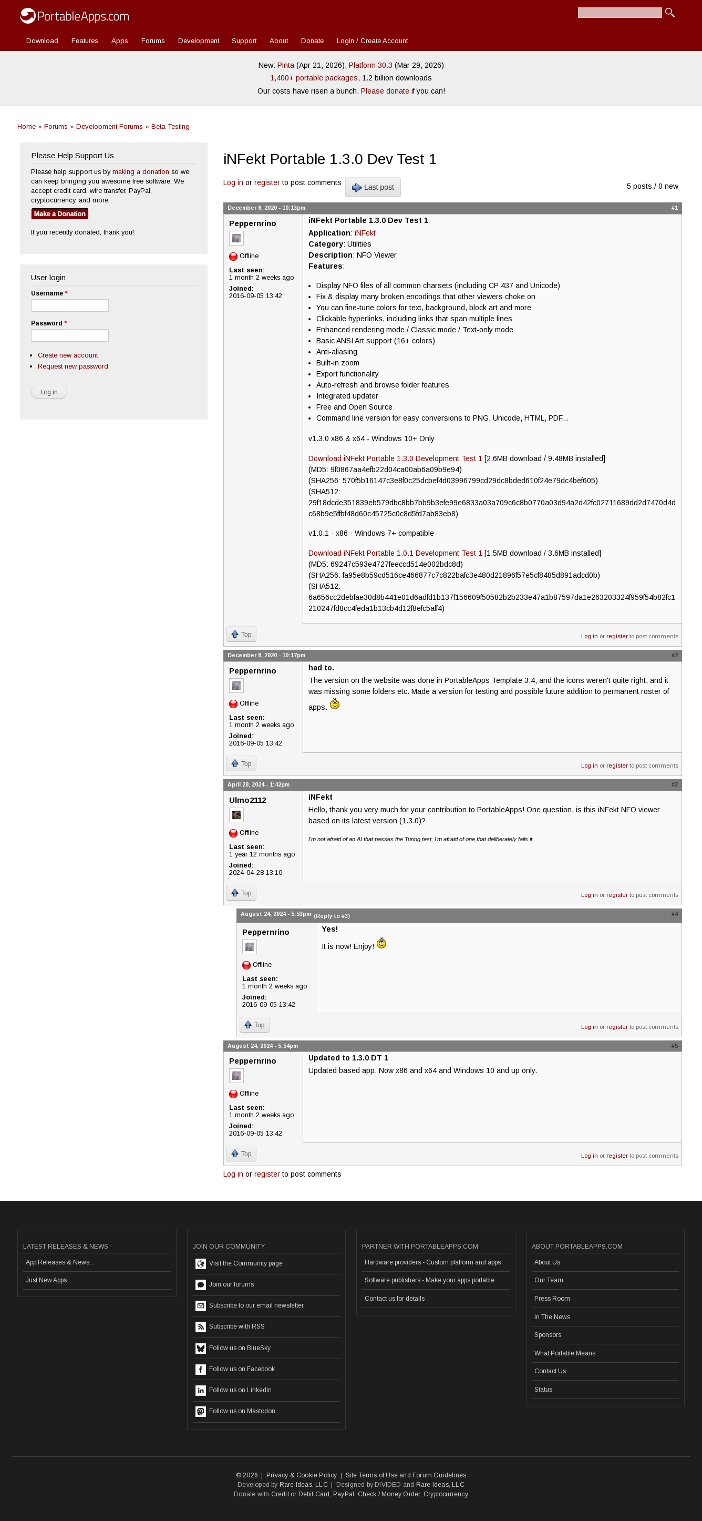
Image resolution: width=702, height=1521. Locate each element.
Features (84, 41)
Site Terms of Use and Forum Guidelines (406, 1475)
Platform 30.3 (371, 65)
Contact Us (550, 1371)
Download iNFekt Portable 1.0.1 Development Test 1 (395, 553)
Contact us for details (395, 1298)
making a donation (140, 172)
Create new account (68, 355)
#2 (675, 655)
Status (543, 1389)
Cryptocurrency (446, 1494)
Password (49, 323)
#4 (675, 914)
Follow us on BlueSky (233, 1348)
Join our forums (224, 1285)
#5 (675, 1046)
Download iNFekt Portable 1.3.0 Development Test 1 (395, 458)
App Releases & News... (60, 1262)
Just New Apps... (48, 1280)
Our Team (548, 1280)
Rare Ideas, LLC (304, 1484)
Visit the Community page (239, 1264)
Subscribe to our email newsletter (249, 1306)
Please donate (385, 91)
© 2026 (247, 1475)
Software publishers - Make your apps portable (429, 1280)
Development (198, 41)
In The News (552, 1317)
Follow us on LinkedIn (233, 1390)
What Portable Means (564, 1353)
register (267, 182)
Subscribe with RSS (230, 1327)
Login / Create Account (372, 41)
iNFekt (365, 233)
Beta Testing (170, 126)
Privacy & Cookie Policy (301, 1475)
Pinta (285, 65)
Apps (119, 41)
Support (244, 41)
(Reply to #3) (332, 916)
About (279, 41)
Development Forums (109, 126)
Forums (153, 41)
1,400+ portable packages (314, 78)
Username (49, 293)
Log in (233, 182)
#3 (675, 784)
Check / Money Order (389, 1494)
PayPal (343, 1494)
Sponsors (547, 1335)
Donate (312, 41)
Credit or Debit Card (300, 1494)
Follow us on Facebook (235, 1369)
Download (42, 41)
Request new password (73, 366)
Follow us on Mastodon (235, 1411)
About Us (547, 1262)
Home (26, 126)
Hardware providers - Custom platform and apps (433, 1262)
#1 (675, 208)
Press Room (552, 1298)
